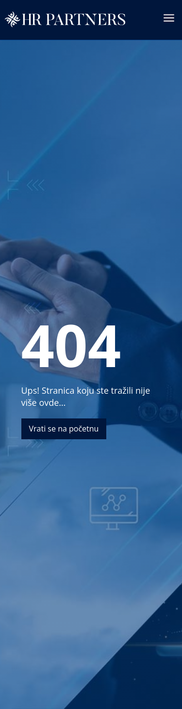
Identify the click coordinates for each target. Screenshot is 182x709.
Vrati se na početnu (64, 428)
